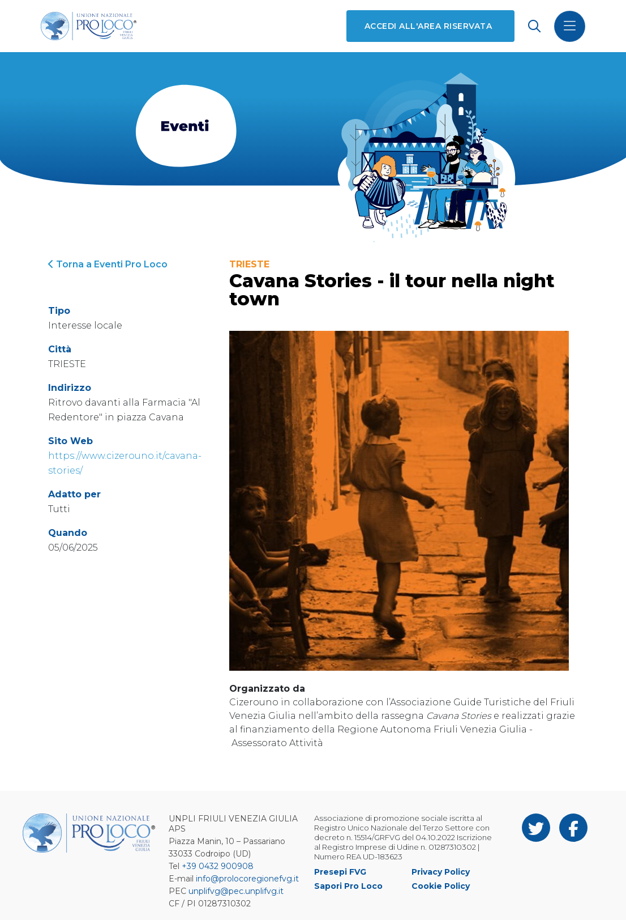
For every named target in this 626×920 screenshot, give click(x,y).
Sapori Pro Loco (348, 886)
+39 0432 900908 (218, 866)
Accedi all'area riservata (428, 26)
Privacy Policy (440, 872)
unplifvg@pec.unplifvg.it (236, 891)
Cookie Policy (440, 886)
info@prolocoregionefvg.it (247, 879)
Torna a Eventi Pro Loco (108, 264)
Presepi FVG (340, 872)
